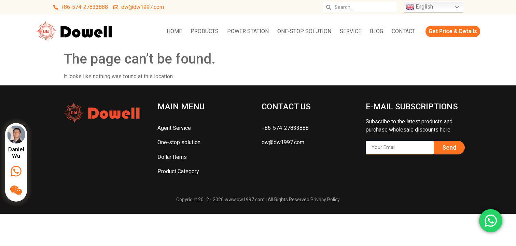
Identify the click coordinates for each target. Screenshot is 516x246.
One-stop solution (304, 31)
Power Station (248, 31)
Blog (376, 31)
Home (174, 31)
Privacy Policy (325, 199)
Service (350, 31)
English (419, 7)
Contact (403, 31)
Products (205, 31)
